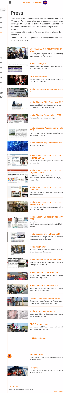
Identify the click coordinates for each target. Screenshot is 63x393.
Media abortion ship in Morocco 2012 (39, 143)
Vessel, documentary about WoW (37, 298)
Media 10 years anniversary (34, 311)
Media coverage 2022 (32, 63)
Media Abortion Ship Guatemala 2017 (39, 102)
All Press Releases (30, 76)
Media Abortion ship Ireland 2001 (37, 285)
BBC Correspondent (31, 324)
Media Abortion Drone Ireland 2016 (38, 115)
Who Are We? (7, 387)
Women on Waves (27, 2)
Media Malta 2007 (30, 247)
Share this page (31, 338)
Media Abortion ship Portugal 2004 (37, 260)
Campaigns (27, 368)
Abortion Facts (28, 355)
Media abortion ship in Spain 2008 (37, 234)
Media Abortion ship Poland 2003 (37, 272)
